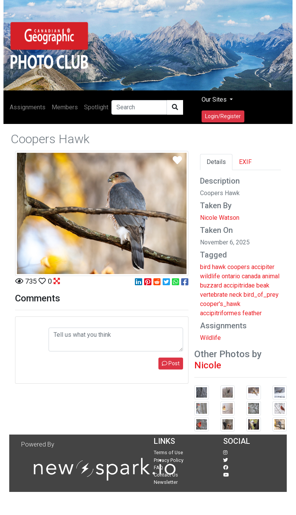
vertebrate (214, 294)
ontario (231, 276)
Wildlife (210, 337)
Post (171, 363)
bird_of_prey (261, 294)
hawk (219, 267)
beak (262, 285)
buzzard (211, 285)
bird (205, 267)
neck (235, 294)
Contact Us (166, 475)
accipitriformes (220, 313)
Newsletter (166, 482)
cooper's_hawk (220, 304)
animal (270, 276)
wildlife (210, 276)
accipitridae (239, 285)
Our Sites (215, 99)
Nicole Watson (219, 217)
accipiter (262, 267)
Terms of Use (168, 452)
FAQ (158, 467)
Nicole (207, 365)
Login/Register (223, 116)
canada (251, 276)
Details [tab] (216, 162)
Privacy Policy (168, 460)
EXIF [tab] (245, 162)
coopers (238, 267)
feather (252, 313)
